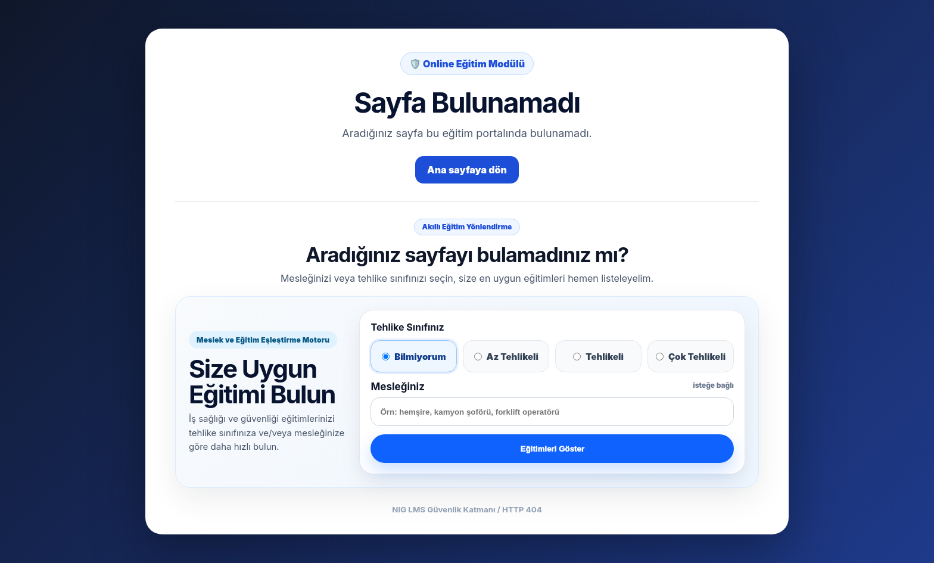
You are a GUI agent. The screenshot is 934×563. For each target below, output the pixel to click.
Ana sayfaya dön (467, 170)
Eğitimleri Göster (552, 448)
